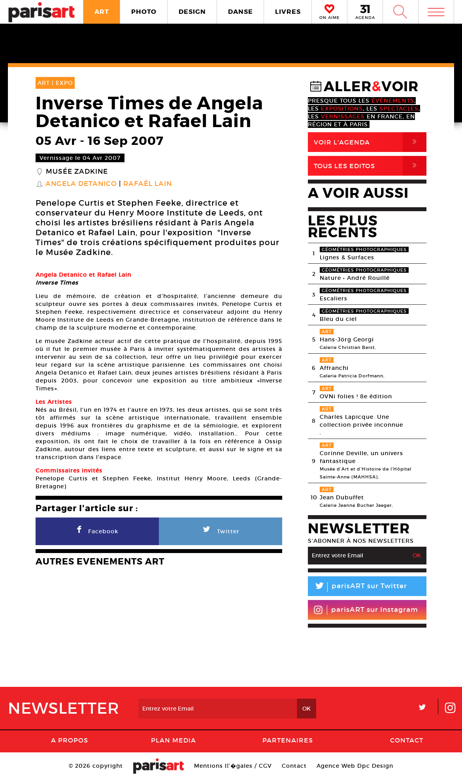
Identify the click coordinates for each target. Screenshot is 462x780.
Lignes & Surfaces (347, 257)
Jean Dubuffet (342, 497)
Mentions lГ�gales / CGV (233, 765)
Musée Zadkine (77, 172)
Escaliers (333, 298)
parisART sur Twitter (357, 587)
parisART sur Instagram (365, 610)
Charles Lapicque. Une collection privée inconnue (361, 420)
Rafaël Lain (147, 184)
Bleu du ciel (338, 318)
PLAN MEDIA (173, 740)
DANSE (240, 12)
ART (101, 12)
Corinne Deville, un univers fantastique (361, 457)
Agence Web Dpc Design (355, 765)
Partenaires (287, 740)
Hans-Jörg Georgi (347, 339)
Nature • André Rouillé (355, 277)
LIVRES (288, 12)
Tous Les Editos (370, 166)
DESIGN (192, 12)
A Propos (69, 740)
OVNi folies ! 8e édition (356, 396)
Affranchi (334, 367)
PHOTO (144, 12)
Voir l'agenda (370, 142)
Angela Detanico (81, 184)
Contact (406, 740)
